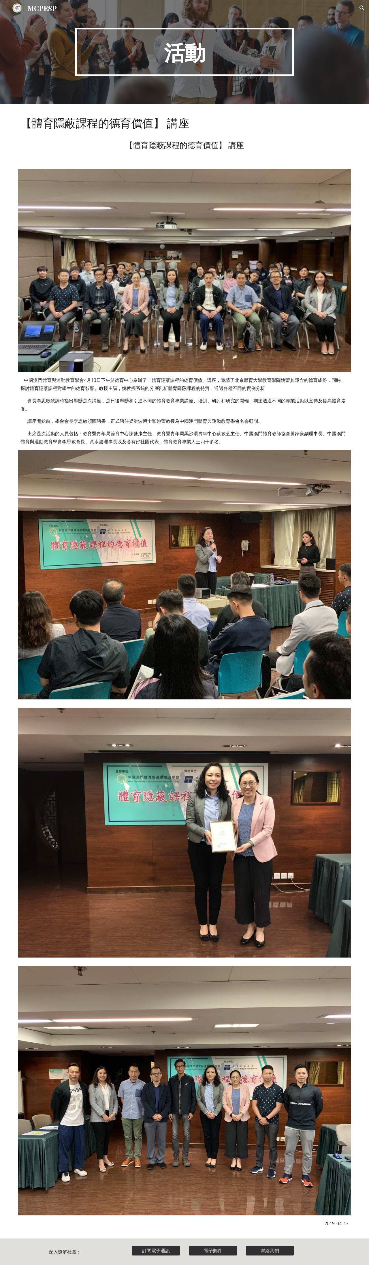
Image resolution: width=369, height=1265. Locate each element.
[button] (362, 8)
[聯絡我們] (270, 1250)
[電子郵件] (213, 1250)
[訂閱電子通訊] (156, 1250)
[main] (184, 52)
